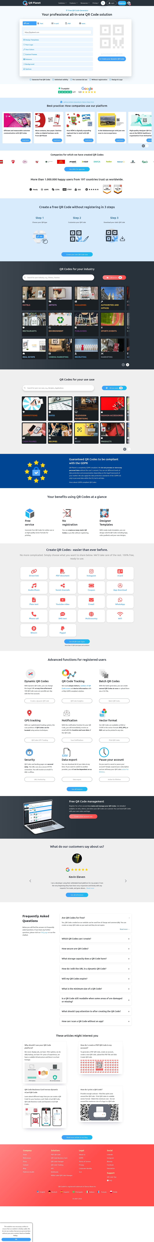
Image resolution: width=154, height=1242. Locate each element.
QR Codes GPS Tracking (40, 740)
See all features (77, 789)
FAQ (109, 1180)
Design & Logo (117, 79)
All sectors (114, 277)
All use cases (114, 388)
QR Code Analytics (77, 701)
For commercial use (80, 79)
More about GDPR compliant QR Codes (82, 482)
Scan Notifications (77, 740)
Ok (16, 1239)
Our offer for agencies (77, 169)
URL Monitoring (39, 779)
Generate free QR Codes (41, 79)
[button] (122, 3)
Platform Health (28, 1172)
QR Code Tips (111, 1177)
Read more (90, 888)
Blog (24, 1168)
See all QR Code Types (77, 641)
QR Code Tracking (57, 1165)
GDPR (81, 1158)
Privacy (81, 1165)
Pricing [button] (95, 3)
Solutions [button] (61, 3)
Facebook (110, 1165)
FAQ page (44, 932)
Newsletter (111, 1168)
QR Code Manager (57, 1161)
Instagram (110, 1158)
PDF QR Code (55, 1154)
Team (25, 1154)
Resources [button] (84, 3)
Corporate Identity (85, 1168)
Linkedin (110, 1154)
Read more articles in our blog (77, 1137)
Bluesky (109, 1161)
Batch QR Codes (114, 701)
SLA (80, 1172)
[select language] (129, 3)
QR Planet (32, 3)
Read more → (125, 929)
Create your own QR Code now (77, 254)
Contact (25, 1165)
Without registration (99, 79)
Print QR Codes (114, 740)
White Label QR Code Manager (61, 1175)
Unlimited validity (61, 79)
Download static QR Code (111, 54)
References (27, 1158)
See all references (77, 895)
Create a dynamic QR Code (39, 701)
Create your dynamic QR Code (112, 59)
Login (111, 3)
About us (82, 1154)
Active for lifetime (114, 779)
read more (25, 140)
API (52, 1168)
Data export (77, 779)
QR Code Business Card (59, 1158)
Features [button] (73, 3)
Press (25, 1161)
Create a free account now (83, 816)
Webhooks (54, 1172)
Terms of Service (85, 1161)
